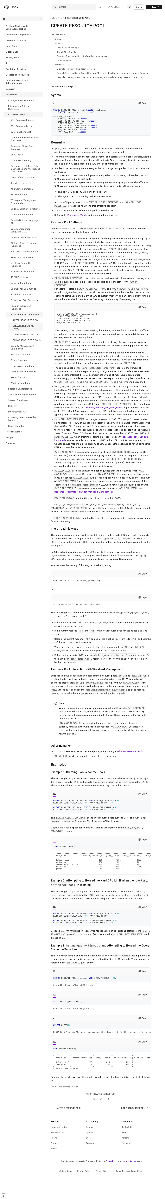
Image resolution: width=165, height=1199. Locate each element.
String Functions (19, 360)
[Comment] (107, 1122)
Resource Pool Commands (25, 314)
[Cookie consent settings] (3, 1195)
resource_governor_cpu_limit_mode (103, 414)
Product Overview (59, 1150)
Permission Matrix (77, 220)
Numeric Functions (21, 283)
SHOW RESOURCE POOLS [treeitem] (27, 340)
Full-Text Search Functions (25, 251)
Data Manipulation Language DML (21, 230)
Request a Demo (58, 1155)
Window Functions (20, 383)
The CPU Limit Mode (66, 52)
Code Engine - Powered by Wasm (22, 419)
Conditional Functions (22, 214)
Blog (123, 1155)
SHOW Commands (20, 354)
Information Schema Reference (19, 107)
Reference (11, 94)
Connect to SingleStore (18, 34)
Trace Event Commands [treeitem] (23, 371)
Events (89, 1160)
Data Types (17, 154)
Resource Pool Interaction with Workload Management (82, 56)
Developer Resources (17, 74)
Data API (13, 406)
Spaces (89, 1155)
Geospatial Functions (22, 257)
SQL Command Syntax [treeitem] (23, 120)
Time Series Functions (22, 366)
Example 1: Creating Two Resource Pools (76, 69)
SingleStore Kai (16, 426)
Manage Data (13, 57)
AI (7, 63)
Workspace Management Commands (24, 201)
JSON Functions (19, 277)
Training (90, 1166)
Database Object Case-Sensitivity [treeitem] (23, 147)
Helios (54, 18)
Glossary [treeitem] (10, 443)
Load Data (11, 46)
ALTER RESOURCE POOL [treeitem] (26, 320)
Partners (125, 1166)
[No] (100, 1122)
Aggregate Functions (22, 188)
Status (54, 1171)
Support (10, 437)
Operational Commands (23, 288)
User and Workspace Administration (17, 82)
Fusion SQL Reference (20, 388)
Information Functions (22, 271)
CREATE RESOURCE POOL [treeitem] (23, 327)
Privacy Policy (112, 1184)
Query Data (12, 51)
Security (10, 89)
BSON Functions (19, 194)
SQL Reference (16, 114)
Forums (89, 1150)
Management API (17, 411)
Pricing (54, 1160)
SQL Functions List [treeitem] (21, 131)
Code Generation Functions (25, 208)
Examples (59, 64)
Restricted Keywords (21, 183)
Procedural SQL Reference (25, 300)
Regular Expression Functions (21, 307)
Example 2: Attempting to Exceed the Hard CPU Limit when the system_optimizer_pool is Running (102, 73)
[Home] (11, 7)
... (61, 18)
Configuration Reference (21, 100)
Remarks (59, 43)
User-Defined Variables (23, 177)
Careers (125, 1160)
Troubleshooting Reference (22, 394)
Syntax (58, 39)
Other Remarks (64, 60)
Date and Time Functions (24, 237)
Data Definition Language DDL (24, 221)
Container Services (16, 69)
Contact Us (126, 1150)
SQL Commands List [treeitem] (22, 126)
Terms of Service (129, 1184)
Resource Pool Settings (68, 47)
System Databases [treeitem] (18, 400)
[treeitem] (22, 27)
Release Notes (14, 431)
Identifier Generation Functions (21, 264)
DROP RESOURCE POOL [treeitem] (26, 334)
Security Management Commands (22, 347)
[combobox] (129, 7)
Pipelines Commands (22, 294)
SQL (54, 103)
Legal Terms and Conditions (129, 1194)
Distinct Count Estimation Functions (24, 244)
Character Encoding (21, 160)
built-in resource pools (131, 759)
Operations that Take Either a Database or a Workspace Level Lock (25, 169)
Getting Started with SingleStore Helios (17, 27)
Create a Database (16, 40)
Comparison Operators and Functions (25, 139)
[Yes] (94, 1122)
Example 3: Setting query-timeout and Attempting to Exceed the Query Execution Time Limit (99, 77)
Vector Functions (20, 377)
